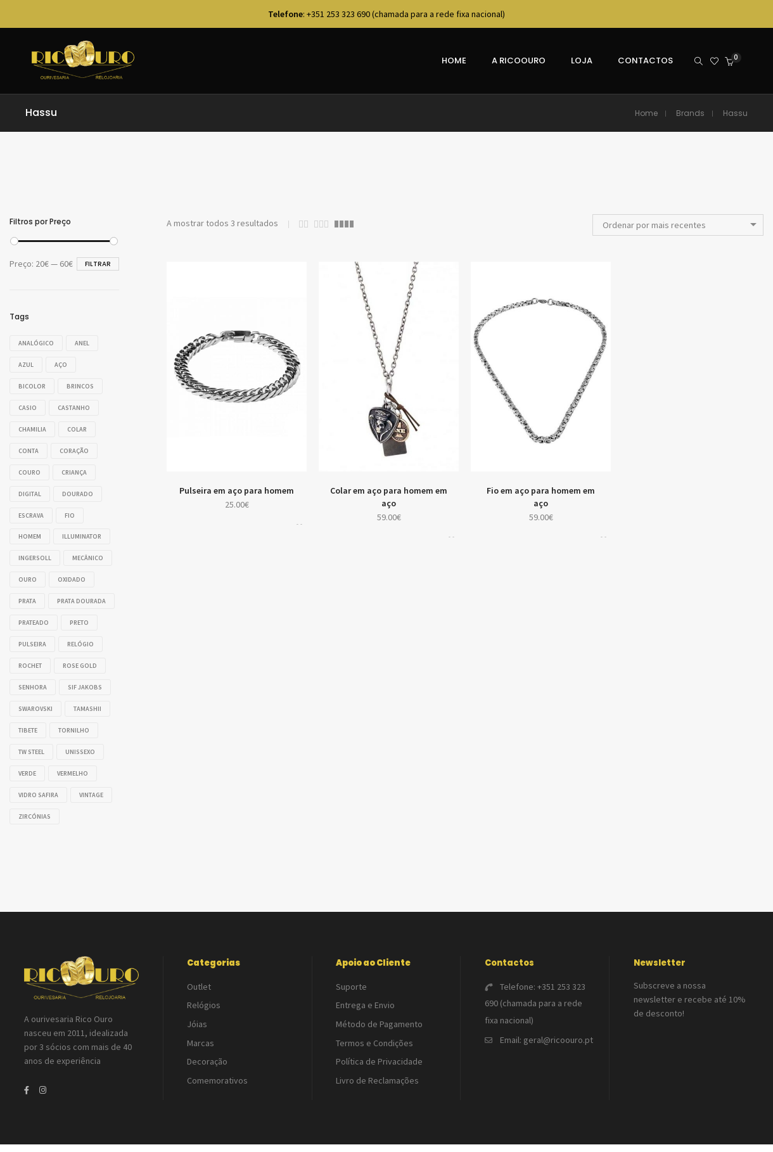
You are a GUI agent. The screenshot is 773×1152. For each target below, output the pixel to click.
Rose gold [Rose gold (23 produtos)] (83, 678)
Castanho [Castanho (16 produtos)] (77, 406)
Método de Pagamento (379, 1024)
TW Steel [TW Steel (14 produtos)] (31, 761)
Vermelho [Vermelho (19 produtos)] (75, 782)
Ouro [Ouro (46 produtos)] (82, 573)
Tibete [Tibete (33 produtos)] (27, 740)
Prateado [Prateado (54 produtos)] (33, 636)
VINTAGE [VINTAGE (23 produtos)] (30, 824)
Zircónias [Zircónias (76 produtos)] (83, 824)
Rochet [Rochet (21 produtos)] (30, 678)
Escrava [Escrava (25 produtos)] (31, 510)
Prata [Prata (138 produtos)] (79, 594)
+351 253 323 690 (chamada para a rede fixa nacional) (535, 1006)
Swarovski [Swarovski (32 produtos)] (35, 719)
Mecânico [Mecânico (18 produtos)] (33, 573)
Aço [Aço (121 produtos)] (64, 364)
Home (646, 113)
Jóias (197, 1024)
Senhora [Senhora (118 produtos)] (32, 698)
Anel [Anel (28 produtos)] (85, 343)
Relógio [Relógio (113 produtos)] (83, 657)
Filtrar (98, 264)
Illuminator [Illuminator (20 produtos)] (85, 531)
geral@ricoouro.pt (558, 1036)
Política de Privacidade (379, 1055)
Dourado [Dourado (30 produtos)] (80, 489)
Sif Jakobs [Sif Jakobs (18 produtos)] (88, 698)
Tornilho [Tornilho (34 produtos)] (77, 740)
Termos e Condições (374, 1040)
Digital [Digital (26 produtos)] (29, 489)
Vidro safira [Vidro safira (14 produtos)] (38, 803)
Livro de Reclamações (377, 1071)
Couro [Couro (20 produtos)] (29, 468)
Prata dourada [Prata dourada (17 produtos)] (42, 615)
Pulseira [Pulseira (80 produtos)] (32, 657)
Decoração (207, 1055)
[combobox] (677, 225)
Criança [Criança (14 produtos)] (77, 468)
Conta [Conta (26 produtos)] (28, 448)
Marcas (200, 1040)
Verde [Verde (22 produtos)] (27, 782)
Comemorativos (217, 1071)
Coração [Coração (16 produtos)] (77, 448)
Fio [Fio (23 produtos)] (73, 510)
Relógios (203, 1008)
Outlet (199, 992)
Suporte (351, 992)
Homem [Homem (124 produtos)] (29, 531)
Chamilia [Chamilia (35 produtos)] (32, 427)
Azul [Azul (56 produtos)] (26, 364)
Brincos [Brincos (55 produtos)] (83, 385)
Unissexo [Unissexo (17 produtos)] (83, 761)
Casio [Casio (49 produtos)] (27, 406)
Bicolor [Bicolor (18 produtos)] (32, 385)
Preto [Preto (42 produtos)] (82, 636)
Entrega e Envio (365, 1008)
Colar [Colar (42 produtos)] (80, 427)
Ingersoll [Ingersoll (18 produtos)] (34, 552)
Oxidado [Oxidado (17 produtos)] (32, 594)
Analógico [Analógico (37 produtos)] (36, 343)
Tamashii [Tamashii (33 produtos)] (91, 719)
